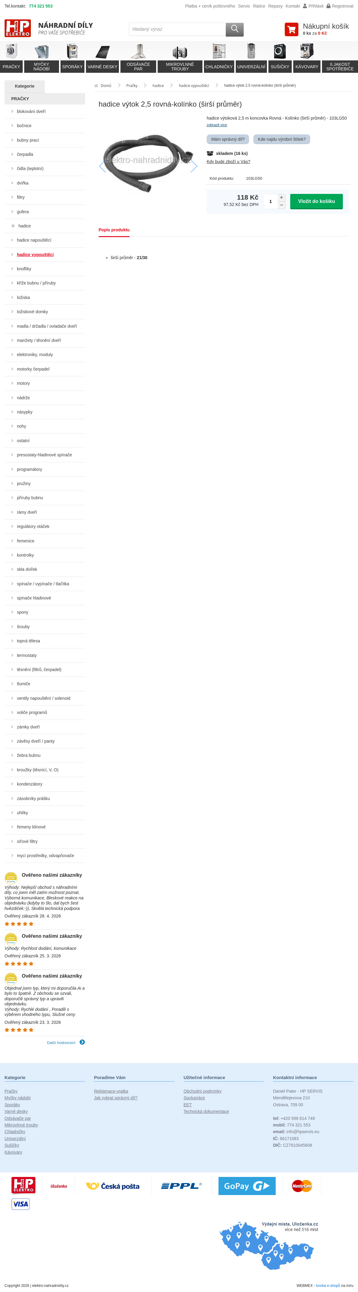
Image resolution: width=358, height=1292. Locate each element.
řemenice (25, 540)
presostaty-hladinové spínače (44, 454)
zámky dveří (28, 727)
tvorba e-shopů (328, 1286)
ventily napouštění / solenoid (44, 698)
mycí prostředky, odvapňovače (45, 855)
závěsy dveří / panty (36, 741)
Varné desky (16, 1111)
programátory (29, 469)
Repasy (275, 6)
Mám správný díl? (228, 139)
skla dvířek (27, 569)
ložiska (23, 297)
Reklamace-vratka (111, 1091)
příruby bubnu (30, 497)
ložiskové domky (32, 311)
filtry (21, 197)
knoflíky (24, 268)
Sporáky (12, 1104)
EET (188, 1104)
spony (22, 612)
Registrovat (340, 6)
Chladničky (15, 1131)
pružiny (24, 483)
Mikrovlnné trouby (21, 1125)
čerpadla (25, 154)
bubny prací (28, 140)
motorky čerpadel (33, 369)
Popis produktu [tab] (114, 229)
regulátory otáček (33, 526)
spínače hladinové (34, 598)
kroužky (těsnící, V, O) (37, 769)
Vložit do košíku (316, 201)
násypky (24, 412)
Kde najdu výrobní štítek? (282, 139)
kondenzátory (29, 784)
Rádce (259, 6)
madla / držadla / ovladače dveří (47, 326)
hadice (24, 225)
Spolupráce (194, 1097)
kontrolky (25, 555)
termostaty (27, 655)
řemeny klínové (31, 826)
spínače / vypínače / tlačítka (43, 583)
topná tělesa (28, 640)
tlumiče (23, 683)
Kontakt (293, 6)
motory (23, 383)
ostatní (23, 440)
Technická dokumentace (206, 1111)
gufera (23, 211)
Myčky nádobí (18, 1097)
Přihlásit (313, 6)
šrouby (23, 626)
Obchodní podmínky (203, 1091)
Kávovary (13, 1152)
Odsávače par (18, 1118)
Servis (244, 6)
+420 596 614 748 (294, 1118)
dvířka (22, 183)
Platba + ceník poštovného (210, 6)
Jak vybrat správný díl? (115, 1097)
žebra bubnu (29, 755)
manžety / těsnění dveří (39, 340)
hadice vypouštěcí (35, 254)
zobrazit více (217, 125)
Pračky (11, 1091)
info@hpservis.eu (296, 1131)
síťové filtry (27, 841)
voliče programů (32, 712)
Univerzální (15, 1138)
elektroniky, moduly (35, 354)
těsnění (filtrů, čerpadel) (39, 669)
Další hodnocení (66, 1042)
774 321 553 (41, 6)
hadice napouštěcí (34, 240)
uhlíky (22, 812)
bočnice (24, 125)
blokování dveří (31, 111)
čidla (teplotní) (30, 168)
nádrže (23, 397)
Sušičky (12, 1145)
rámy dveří (27, 512)
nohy (21, 426)
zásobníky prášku (33, 798)
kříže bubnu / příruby (36, 283)
